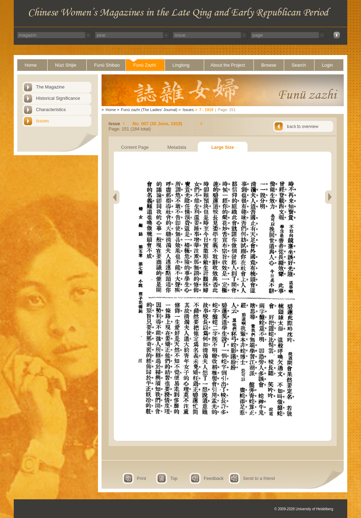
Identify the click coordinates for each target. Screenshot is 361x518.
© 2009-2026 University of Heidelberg (303, 509)
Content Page (134, 147)
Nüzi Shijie (65, 65)
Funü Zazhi (144, 65)
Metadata (176, 147)
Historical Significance (58, 98)
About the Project (227, 65)
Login (327, 65)
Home (31, 65)
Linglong (180, 65)
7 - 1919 (206, 110)
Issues (42, 120)
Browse (268, 65)
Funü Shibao (107, 65)
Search (299, 65)
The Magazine (50, 87)
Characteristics (51, 109)
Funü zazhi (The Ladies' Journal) (149, 110)
